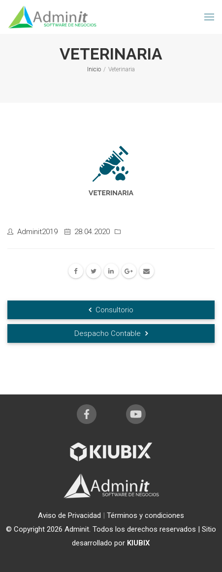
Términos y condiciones (145, 515)
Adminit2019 (37, 231)
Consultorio (111, 309)
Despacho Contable (111, 333)
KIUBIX (138, 543)
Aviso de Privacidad (70, 515)
